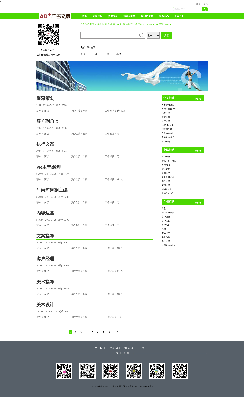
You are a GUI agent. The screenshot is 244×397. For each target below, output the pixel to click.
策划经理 (166, 173)
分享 (141, 348)
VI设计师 (166, 113)
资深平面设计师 (169, 109)
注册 (198, 4)
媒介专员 (166, 141)
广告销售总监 (168, 133)
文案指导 (45, 235)
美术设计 (45, 304)
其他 (118, 54)
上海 (95, 54)
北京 (83, 54)
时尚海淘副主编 (52, 190)
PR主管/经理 (48, 167)
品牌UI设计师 (168, 125)
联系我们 (114, 348)
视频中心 (164, 16)
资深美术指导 (168, 193)
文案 (164, 208)
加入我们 (129, 348)
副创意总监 (167, 189)
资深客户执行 (168, 212)
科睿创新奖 (129, 16)
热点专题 (113, 16)
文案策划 (166, 117)
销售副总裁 (167, 129)
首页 (84, 16)
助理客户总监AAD (170, 245)
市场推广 (166, 233)
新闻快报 (97, 16)
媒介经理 (166, 156)
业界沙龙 (179, 16)
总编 (164, 229)
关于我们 (100, 348)
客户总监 (166, 221)
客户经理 (45, 258)
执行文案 (45, 144)
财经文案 (166, 169)
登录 (206, 4)
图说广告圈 (147, 16)
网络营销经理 (168, 177)
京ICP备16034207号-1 (144, 386)
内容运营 (45, 213)
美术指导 (45, 281)
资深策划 (45, 98)
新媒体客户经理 (169, 160)
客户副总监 (47, 121)
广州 (107, 54)
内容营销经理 (168, 104)
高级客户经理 (168, 137)
